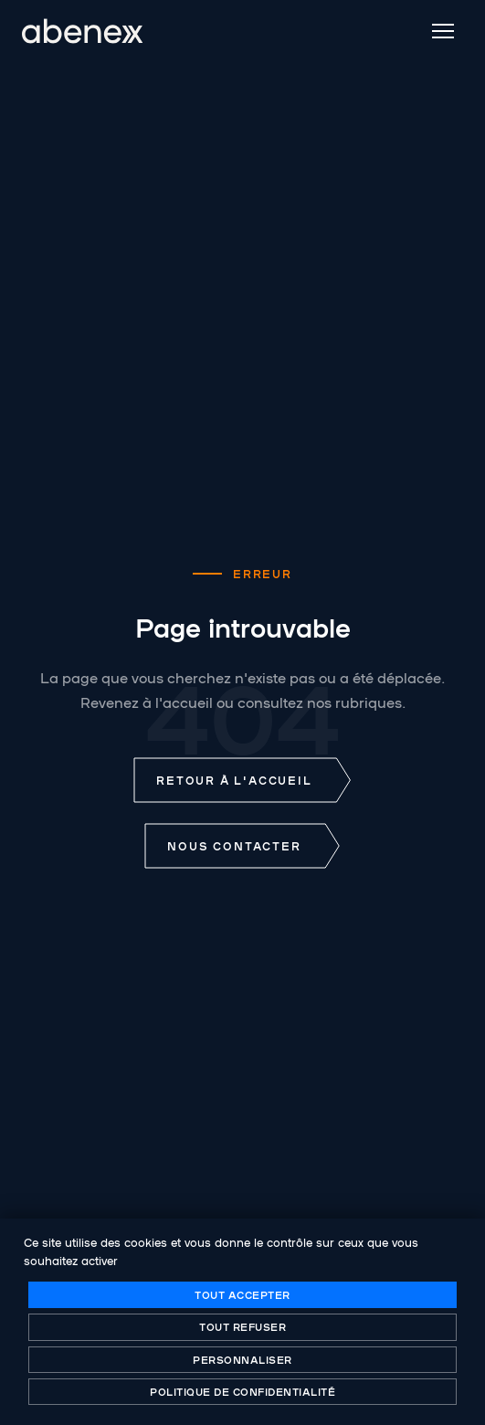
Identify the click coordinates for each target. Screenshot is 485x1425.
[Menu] (443, 31)
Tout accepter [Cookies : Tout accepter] (242, 1294)
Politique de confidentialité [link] (242, 1391)
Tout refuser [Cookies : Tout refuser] (242, 1326)
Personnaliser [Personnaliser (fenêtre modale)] (242, 1359)
